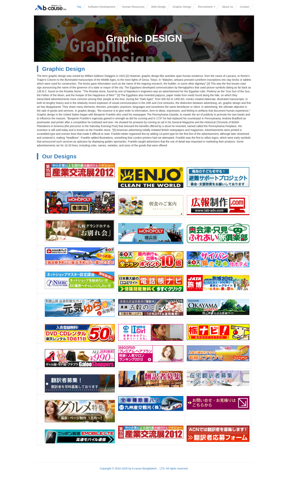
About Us (227, 6)
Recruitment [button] (206, 6)
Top (79, 6)
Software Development (101, 6)
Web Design (158, 6)
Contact (244, 6)
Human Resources (133, 6)
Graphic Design (182, 6)
